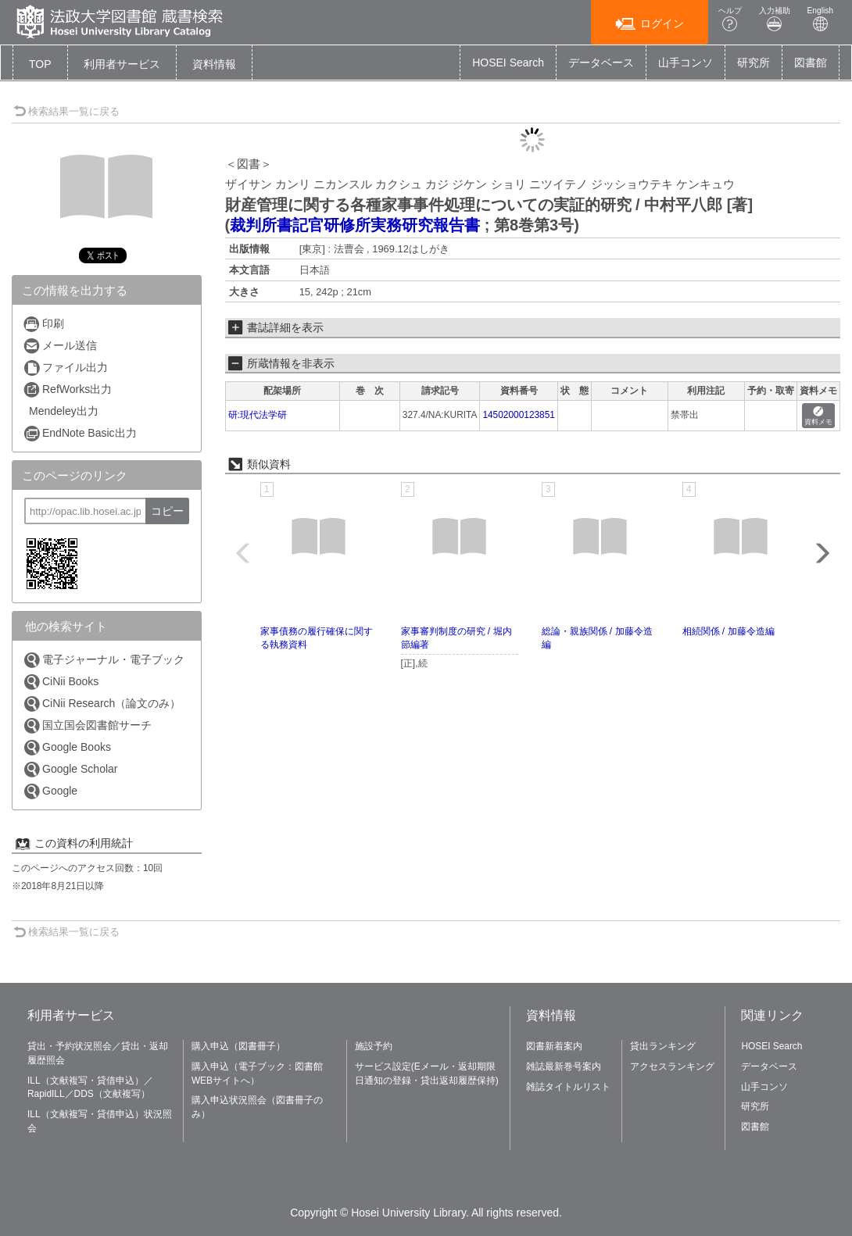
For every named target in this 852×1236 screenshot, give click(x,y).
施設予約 (373, 1046)
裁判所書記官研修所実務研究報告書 (355, 225)
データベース (601, 62)
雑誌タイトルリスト (568, 1086)
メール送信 (60, 346)
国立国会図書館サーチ (87, 725)
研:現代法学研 (257, 414)
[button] (122, 64)
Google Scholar (70, 769)
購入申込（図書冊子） (238, 1046)
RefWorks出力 (67, 389)
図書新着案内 (554, 1046)
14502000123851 (518, 414)
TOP (40, 64)
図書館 (810, 62)
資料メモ (818, 416)
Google (50, 791)
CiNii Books (60, 681)
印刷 (43, 324)
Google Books (67, 747)
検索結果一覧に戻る (66, 111)
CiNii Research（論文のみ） (102, 703)
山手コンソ (685, 62)
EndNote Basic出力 (80, 433)
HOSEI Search (508, 62)
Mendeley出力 (63, 411)
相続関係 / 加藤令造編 (728, 631)
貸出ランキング (663, 1046)
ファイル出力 (65, 367)
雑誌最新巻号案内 (563, 1066)
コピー (167, 511)
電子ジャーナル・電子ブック (103, 660)
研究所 (753, 62)
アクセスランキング (672, 1066)
